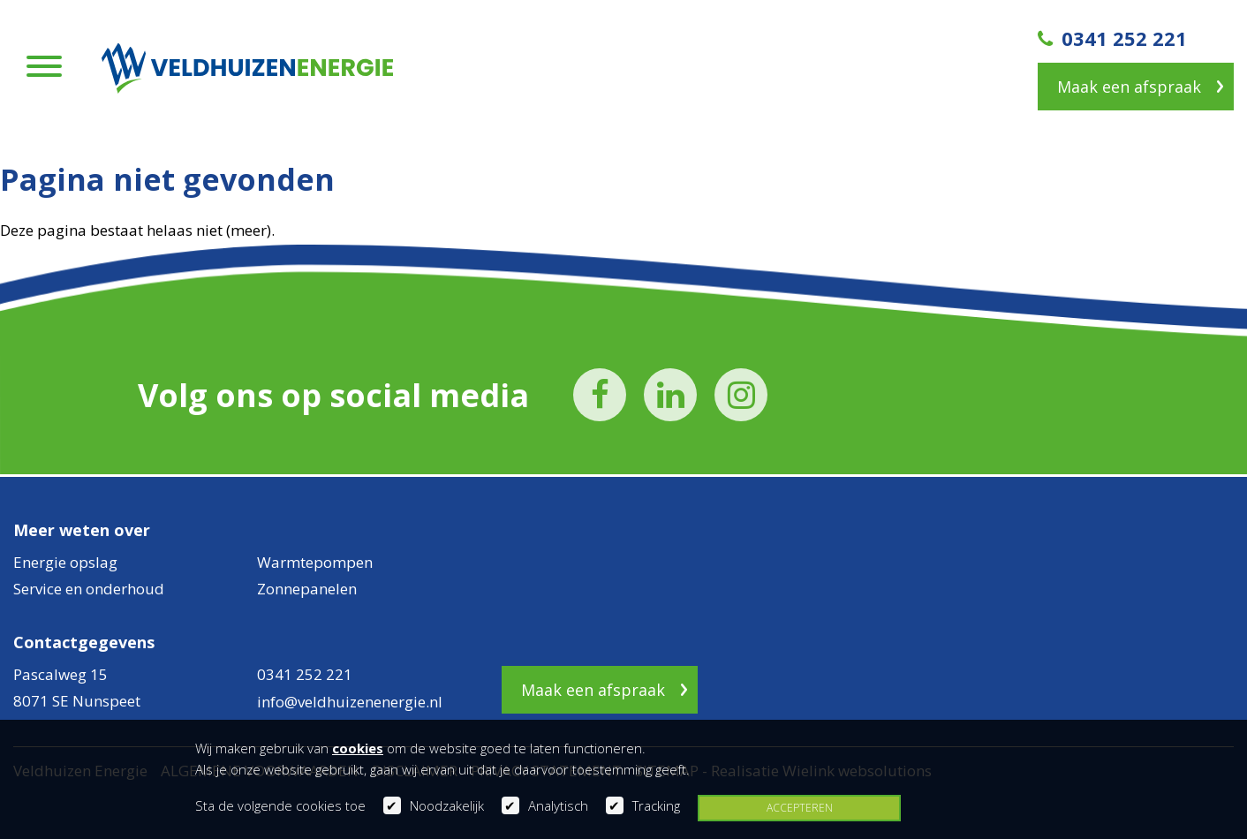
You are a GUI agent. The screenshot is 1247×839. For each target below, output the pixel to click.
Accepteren (800, 807)
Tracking (656, 805)
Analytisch (558, 805)
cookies (357, 748)
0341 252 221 (1112, 37)
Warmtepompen (315, 562)
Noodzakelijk (447, 805)
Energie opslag (65, 562)
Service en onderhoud (88, 588)
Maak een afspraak (1129, 86)
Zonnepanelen (307, 588)
